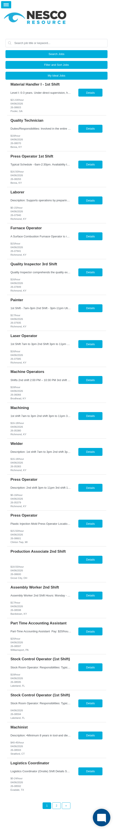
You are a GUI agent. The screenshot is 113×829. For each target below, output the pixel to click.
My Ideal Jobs (56, 75)
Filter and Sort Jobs (56, 64)
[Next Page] (66, 805)
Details (90, 92)
